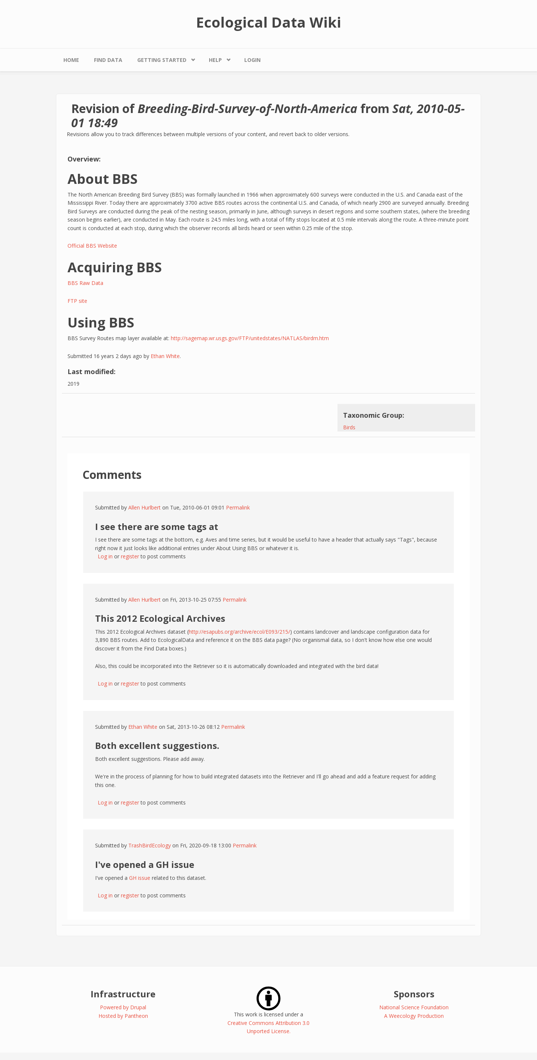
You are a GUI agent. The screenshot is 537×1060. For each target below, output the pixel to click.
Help (215, 59)
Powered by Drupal (123, 1007)
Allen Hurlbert (144, 507)
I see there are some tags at (156, 526)
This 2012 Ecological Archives (160, 618)
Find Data (108, 59)
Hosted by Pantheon (123, 1015)
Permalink (238, 507)
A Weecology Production (414, 1015)
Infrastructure (123, 994)
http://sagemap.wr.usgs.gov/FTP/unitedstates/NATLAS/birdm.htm (250, 338)
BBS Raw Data (85, 282)
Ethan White (165, 356)
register (130, 556)
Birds (349, 427)
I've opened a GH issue (144, 864)
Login (252, 59)
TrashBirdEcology (149, 845)
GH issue (139, 877)
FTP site (77, 300)
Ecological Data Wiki (268, 22)
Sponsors (414, 994)
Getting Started (161, 59)
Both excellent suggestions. (157, 745)
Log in (105, 556)
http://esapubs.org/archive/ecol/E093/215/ (239, 631)
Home (71, 59)
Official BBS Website (92, 245)
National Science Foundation (414, 1007)
